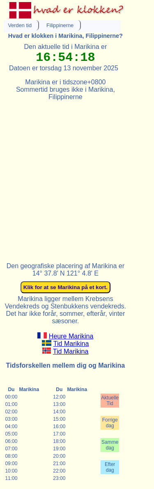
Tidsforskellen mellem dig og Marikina (65, 365)
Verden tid (20, 25)
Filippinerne (60, 25)
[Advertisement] (77, 178)
